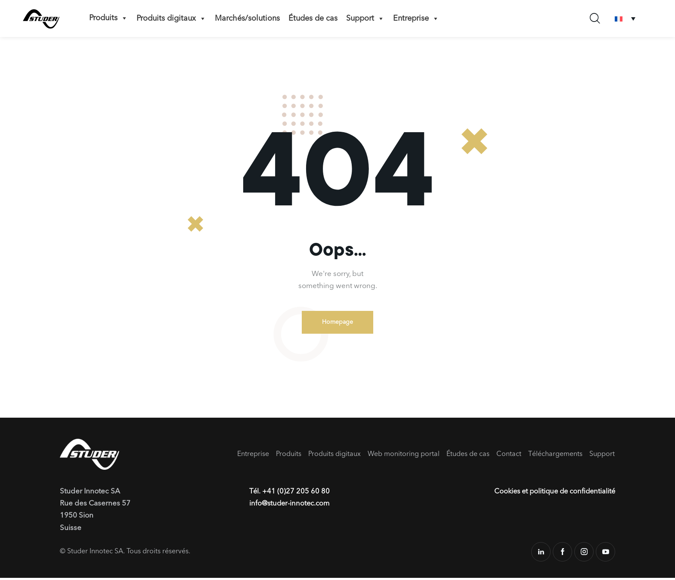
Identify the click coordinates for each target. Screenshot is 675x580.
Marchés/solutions (247, 18)
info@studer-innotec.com (291, 505)
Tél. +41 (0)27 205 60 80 (289, 493)
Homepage (337, 323)
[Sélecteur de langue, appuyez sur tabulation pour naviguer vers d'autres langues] (625, 18)
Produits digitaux (171, 18)
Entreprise (416, 18)
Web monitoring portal (404, 456)
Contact (508, 456)
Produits (108, 18)
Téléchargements (555, 456)
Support (365, 18)
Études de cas (313, 18)
